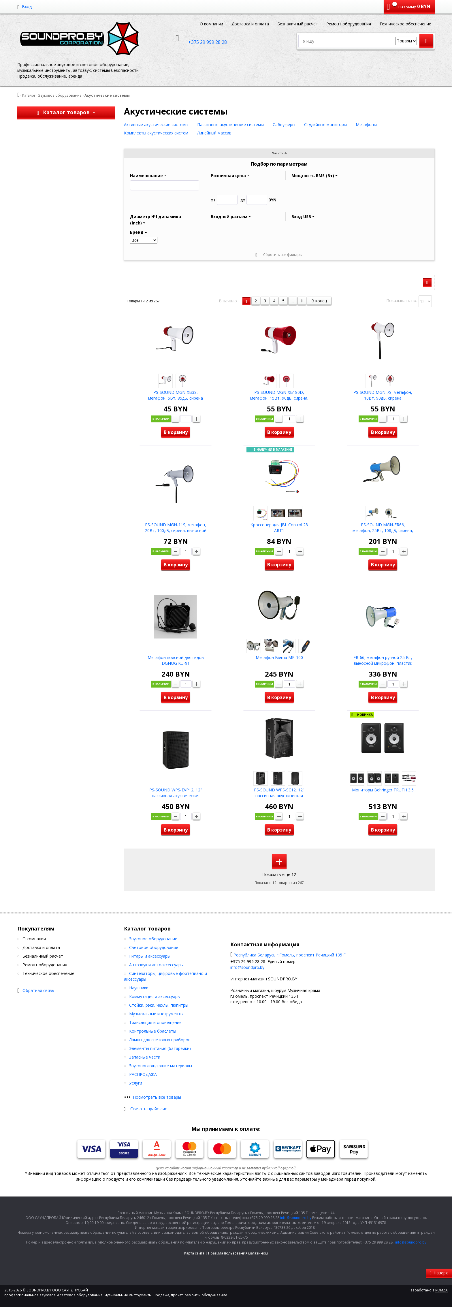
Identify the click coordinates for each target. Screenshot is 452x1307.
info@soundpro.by (247, 967)
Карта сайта (194, 1253)
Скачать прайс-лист (149, 1108)
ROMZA (441, 1290)
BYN (258, 200)
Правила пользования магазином (238, 1253)
